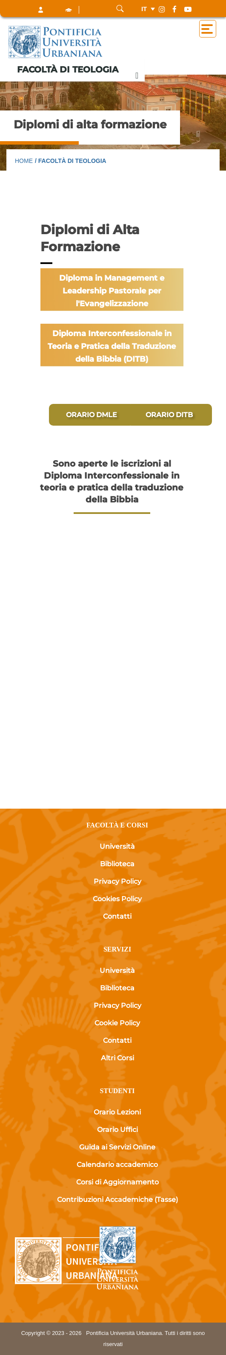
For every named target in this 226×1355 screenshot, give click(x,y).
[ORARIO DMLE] (91, 415)
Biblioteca (117, 864)
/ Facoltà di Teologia (70, 160)
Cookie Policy (117, 1023)
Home (24, 160)
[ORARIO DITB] (169, 415)
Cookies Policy (117, 899)
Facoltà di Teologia (67, 69)
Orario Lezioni (117, 1112)
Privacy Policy (117, 881)
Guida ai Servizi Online (117, 1147)
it (144, 8)
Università (117, 846)
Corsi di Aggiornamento (117, 1182)
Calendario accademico (117, 1165)
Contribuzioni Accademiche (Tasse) (117, 1199)
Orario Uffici (117, 1130)
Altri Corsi (117, 1058)
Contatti (117, 916)
